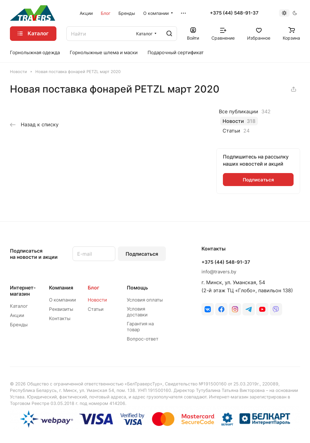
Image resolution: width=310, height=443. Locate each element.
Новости (97, 300)
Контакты (59, 318)
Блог (93, 287)
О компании (62, 300)
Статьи (96, 309)
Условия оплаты (145, 300)
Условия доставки (137, 312)
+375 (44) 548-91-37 (234, 13)
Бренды (19, 325)
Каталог (19, 306)
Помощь (137, 287)
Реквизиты (61, 309)
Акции (17, 315)
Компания (61, 287)
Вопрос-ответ (142, 339)
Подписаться (142, 254)
